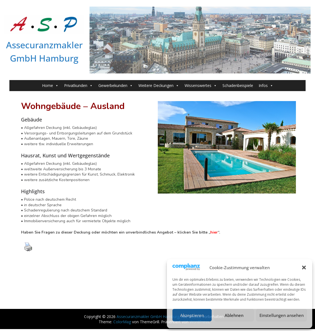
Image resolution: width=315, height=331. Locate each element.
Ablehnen (234, 315)
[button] (304, 267)
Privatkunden (78, 85)
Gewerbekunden (115, 85)
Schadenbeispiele (237, 85)
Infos (266, 85)
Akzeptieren (192, 315)
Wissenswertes (201, 85)
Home (50, 85)
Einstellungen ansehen (281, 315)
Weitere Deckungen (158, 85)
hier (214, 232)
